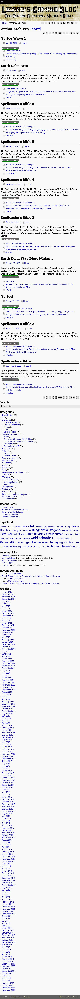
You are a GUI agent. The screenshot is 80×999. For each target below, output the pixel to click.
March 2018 (7, 747)
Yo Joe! (7, 296)
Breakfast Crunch (11, 482)
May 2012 (6, 895)
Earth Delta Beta (14, 65)
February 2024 (8, 625)
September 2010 (8, 942)
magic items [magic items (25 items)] (75, 534)
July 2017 (6, 763)
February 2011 (8, 930)
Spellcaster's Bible (27, 132)
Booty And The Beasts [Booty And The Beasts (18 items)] (47, 527)
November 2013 (8, 859)
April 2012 (6, 897)
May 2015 (6, 821)
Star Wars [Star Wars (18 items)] (43, 547)
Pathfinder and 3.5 (11, 446)
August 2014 (7, 840)
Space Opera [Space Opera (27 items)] (25, 547)
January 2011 (7, 933)
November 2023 (8, 630)
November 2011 (8, 909)
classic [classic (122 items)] (75, 526)
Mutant (55, 284)
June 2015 (6, 818)
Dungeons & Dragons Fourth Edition (18, 441)
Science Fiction (10, 432)
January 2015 (7, 830)
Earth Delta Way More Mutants (27, 258)
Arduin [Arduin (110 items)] (33, 526)
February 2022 (8, 661)
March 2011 (7, 928)
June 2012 (6, 892)
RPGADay (6, 477)
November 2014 (8, 833)
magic (52, 129)
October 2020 (7, 687)
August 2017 (7, 761)
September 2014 (8, 837)
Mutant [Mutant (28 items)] (19, 538)
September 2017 (8, 759)
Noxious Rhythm (52, 583)
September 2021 (8, 668)
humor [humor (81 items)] (59, 534)
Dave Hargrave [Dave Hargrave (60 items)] (14, 530)
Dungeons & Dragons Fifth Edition (18, 439)
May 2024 (6, 620)
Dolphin (34, 312)
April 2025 (6, 609)
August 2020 (7, 692)
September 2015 (8, 811)
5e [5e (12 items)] (3, 527)
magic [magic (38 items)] (66, 534)
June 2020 (6, 694)
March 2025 (7, 611)
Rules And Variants (10, 479)
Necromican (42, 167)
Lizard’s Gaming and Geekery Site (34, 9)
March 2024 (7, 623)
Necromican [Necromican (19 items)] (28, 538)
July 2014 (6, 842)
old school (38, 91)
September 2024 (8, 616)
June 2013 (6, 866)
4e (7, 284)
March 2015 (7, 825)
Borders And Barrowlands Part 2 (15, 510)
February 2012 (8, 902)
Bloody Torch (7, 507)
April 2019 (6, 723)
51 (68, 23)
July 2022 (6, 651)
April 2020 (6, 699)
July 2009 (6, 976)
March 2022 (7, 659)
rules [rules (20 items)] (2, 547)
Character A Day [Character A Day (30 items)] (63, 526)
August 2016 (7, 787)
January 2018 (7, 752)
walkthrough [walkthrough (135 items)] (55, 546)
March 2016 (7, 797)
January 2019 (7, 730)
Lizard (35, 29)
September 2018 (8, 737)
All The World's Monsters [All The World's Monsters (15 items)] (21, 527)
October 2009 (7, 969)
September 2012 (8, 885)
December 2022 (8, 644)
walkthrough (11, 57)
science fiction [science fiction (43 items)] (11, 546)
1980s (8, 54)
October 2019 (7, 709)
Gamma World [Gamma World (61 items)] (46, 533)
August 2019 (7, 713)
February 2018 (8, 749)
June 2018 (6, 744)
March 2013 (7, 871)
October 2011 (7, 911)
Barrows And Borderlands (12, 512)
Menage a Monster (9, 560)
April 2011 (6, 926)
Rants (4, 470)
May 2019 (6, 721)
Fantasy (7, 453)
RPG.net (5, 565)
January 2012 (7, 904)
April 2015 (6, 823)
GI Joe (39, 54)
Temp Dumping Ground (11, 496)
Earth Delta (10, 89)
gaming (33, 54)
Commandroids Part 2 (11, 517)
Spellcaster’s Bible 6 (17, 103)
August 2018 (7, 740)
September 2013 (8, 861)
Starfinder (6, 489)
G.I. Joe (51, 312)
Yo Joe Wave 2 (13, 38)
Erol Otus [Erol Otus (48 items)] (17, 534)
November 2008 (8, 990)
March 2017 (7, 771)
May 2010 (6, 952)
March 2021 (7, 678)
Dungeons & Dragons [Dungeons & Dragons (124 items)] (46, 530)
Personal (67, 91)
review (52, 54)
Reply (8, 97)
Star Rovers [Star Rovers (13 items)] (35, 547)
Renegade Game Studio (15, 314)
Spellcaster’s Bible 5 (17, 141)
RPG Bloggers (7, 563)
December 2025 (8, 594)
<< (43, 23)
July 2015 (6, 816)
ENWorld (5, 556)
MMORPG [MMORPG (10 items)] (3, 538)
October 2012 (7, 883)
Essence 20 (24, 54)
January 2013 (7, 875)
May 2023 (6, 637)
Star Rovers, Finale (17, 578)
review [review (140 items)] (42, 542)
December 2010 (8, 935)
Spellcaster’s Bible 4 (17, 179)
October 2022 (7, 647)
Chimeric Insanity (53, 576)
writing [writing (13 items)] (77, 547)
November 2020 (8, 685)
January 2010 (7, 961)
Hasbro (46, 54)
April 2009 (6, 980)
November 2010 (8, 938)
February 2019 (8, 728)
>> (76, 23)
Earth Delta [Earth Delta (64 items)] (6, 533)
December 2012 (8, 878)
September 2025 (8, 599)
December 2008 (8, 988)
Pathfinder (47, 91)
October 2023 (7, 632)
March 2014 (7, 849)
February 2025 (8, 613)
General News (7, 460)
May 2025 (6, 606)
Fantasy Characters (12, 425)
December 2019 (8, 704)
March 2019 (7, 725)
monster (48, 284)
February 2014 (8, 852)
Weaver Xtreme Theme (70, 997)
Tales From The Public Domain (14, 494)
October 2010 (7, 940)
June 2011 (6, 921)
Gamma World (38, 284)
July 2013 (6, 864)
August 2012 (7, 887)
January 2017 (7, 775)
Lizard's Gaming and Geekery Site (19, 997)
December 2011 (8, 907)
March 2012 (7, 899)
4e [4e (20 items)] (1, 527)
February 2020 (8, 701)
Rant (59, 167)
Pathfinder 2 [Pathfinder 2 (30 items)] (66, 538)
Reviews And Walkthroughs (23, 127)
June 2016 (6, 790)
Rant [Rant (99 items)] (35, 542)
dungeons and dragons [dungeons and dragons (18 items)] (69, 531)
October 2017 (7, 756)
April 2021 (6, 675)
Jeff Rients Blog (8, 558)
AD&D (6, 437)
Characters (10, 51)
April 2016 (6, 794)
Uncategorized (8, 499)
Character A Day (10, 422)
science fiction (36, 94)
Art (3, 417)
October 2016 (7, 783)
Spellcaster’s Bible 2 (17, 323)
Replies (9, 135)
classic (15, 129)
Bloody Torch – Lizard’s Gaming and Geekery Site (22, 576)
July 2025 (6, 601)
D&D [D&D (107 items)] (3, 530)
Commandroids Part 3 (11, 514)
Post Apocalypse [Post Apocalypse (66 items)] (21, 542)
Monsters (6, 468)
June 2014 (6, 844)
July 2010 (6, 947)
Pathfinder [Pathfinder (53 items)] (55, 538)
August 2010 (7, 945)
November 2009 (8, 966)
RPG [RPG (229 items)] (66, 542)
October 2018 (7, 735)
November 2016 (8, 780)
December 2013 (8, 856)
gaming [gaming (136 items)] (32, 534)
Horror (6, 427)
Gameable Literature (10, 458)
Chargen (15, 54)
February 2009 (8, 983)
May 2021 (6, 673)
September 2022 (8, 649)
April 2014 (6, 847)
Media (4, 465)
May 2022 (6, 656)
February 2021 (8, 680)
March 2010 (7, 957)
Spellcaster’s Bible (16, 361)
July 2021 (6, 671)
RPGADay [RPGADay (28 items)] (74, 542)
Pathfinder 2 (21, 89)
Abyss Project (7, 415)
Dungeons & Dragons (14, 91)
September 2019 (8, 711)
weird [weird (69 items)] (67, 546)
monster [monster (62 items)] (11, 538)
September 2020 (8, 690)
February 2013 (8, 873)
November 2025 (8, 597)
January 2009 (7, 985)
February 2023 (8, 640)
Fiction (4, 451)
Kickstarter (6, 463)
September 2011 (8, 914)
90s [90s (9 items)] (5, 527)
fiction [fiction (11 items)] (25, 534)
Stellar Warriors (8, 491)
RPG (28, 94)
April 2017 (6, 768)
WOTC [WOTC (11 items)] (73, 547)
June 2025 (6, 604)
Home (4, 23)
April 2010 (6, 954)
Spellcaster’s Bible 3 (17, 217)
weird (45, 94)
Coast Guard (24, 312)
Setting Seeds (7, 487)
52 (72, 23)
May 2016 (6, 792)
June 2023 (6, 635)
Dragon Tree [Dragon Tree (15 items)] (27, 530)
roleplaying (60, 54)
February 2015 (8, 828)
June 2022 (6, 654)
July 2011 (6, 918)
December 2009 (8, 964)
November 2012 (8, 880)
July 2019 (6, 716)
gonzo (46, 129)
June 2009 (6, 978)
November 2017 (8, 754)
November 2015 (8, 806)
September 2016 (8, 785)
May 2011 (6, 923)
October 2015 (7, 809)
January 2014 (7, 854)
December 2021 (8, 663)
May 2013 (6, 868)
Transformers (71, 54)
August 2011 (7, 916)
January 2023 (7, 642)
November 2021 (8, 666)
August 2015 (7, 814)
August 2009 (7, 973)
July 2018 (6, 742)
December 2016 (8, 778)
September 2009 (8, 971)
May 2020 (6, 697)
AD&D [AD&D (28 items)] (9, 526)
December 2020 (8, 682)
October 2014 (7, 835)
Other (17, 51)
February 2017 (8, 773)
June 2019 (6, 718)
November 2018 (8, 732)
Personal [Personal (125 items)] (6, 542)
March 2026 (7, 592)
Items (6, 484)
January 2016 (7, 802)
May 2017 (6, 766)
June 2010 (6, 949)
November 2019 (8, 706)
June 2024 (6, 618)
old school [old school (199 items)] (41, 538)
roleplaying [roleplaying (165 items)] (55, 542)
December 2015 (8, 804)
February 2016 (8, 799)
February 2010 (8, 959)
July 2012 (6, 890)
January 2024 (7, 628)
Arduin (8, 127)
